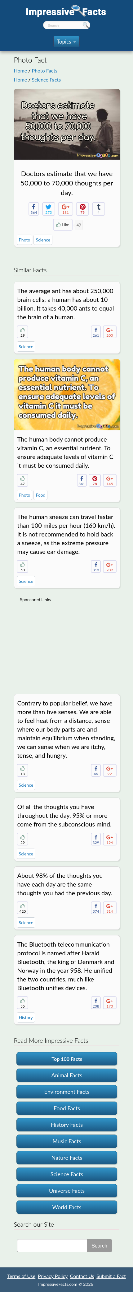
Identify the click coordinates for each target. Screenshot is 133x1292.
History (26, 1017)
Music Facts (66, 1141)
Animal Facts (66, 1075)
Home (20, 70)
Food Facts (67, 1108)
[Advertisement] (66, 645)
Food (40, 495)
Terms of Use (21, 1276)
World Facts (66, 1207)
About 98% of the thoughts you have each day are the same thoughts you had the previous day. (65, 884)
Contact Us (82, 1276)
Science (43, 239)
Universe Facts (67, 1190)
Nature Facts (66, 1157)
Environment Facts (66, 1091)
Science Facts (46, 79)
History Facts (67, 1124)
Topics (66, 42)
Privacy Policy (53, 1276)
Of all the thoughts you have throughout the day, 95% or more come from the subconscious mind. (64, 815)
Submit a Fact (111, 1276)
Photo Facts (44, 70)
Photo (24, 239)
